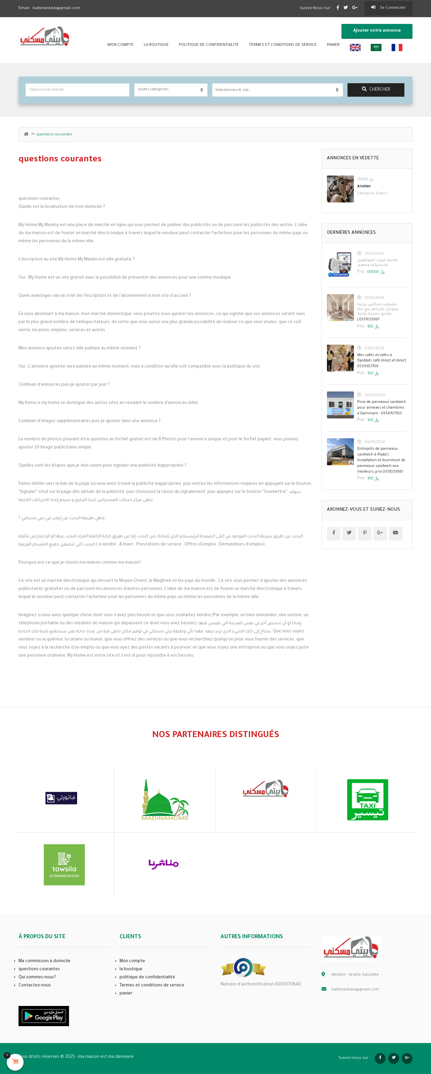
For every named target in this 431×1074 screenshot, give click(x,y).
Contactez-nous (35, 985)
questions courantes (39, 969)
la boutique (156, 45)
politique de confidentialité (209, 45)
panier (333, 45)
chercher (376, 89)
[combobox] (277, 90)
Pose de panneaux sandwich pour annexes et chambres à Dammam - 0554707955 (381, 408)
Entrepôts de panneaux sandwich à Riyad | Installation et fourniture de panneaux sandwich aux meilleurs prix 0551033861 (381, 460)
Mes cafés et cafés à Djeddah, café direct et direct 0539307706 (381, 361)
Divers (381, 194)
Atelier (364, 187)
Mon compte (120, 45)
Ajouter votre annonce (377, 31)
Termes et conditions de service (283, 45)
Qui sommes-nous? (37, 977)
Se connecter (388, 7)
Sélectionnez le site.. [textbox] (233, 90)
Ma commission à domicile (44, 961)
